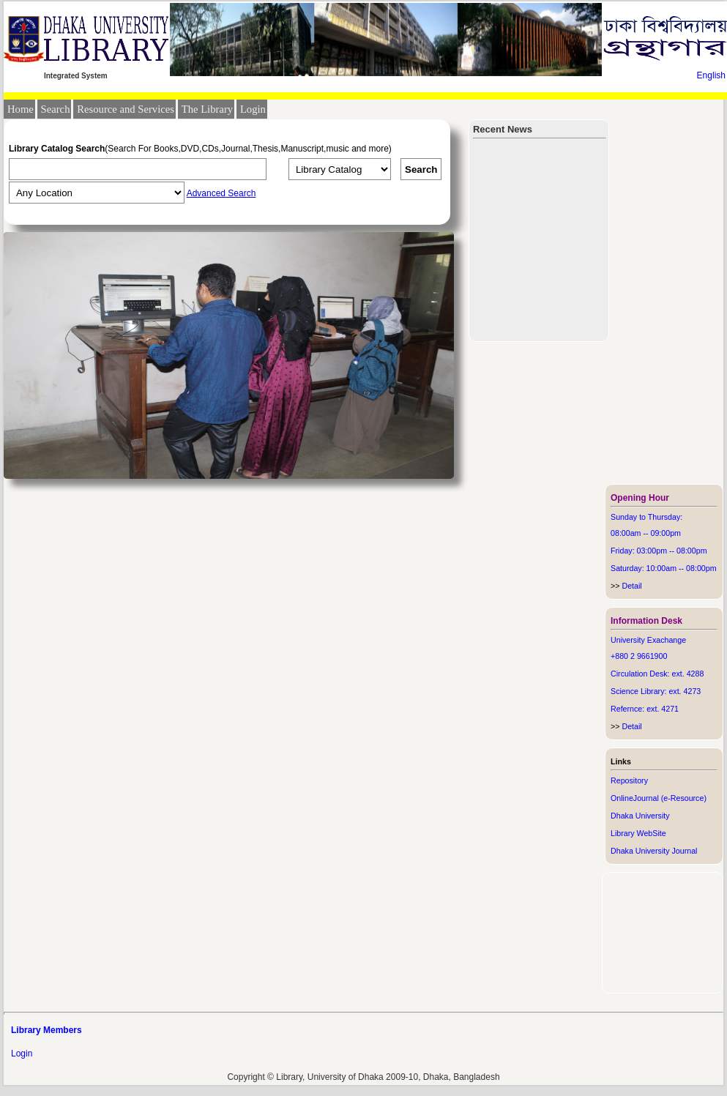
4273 (692, 691)
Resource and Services (125, 109)
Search (55, 109)
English (711, 75)
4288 (695, 673)
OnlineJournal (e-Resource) (659, 798)
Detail (626, 585)
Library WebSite (638, 833)
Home (20, 109)
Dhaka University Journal (654, 850)
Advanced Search (221, 193)
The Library (207, 109)
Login (253, 109)
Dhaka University (640, 815)
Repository (629, 780)
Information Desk (646, 621)
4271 (670, 708)
